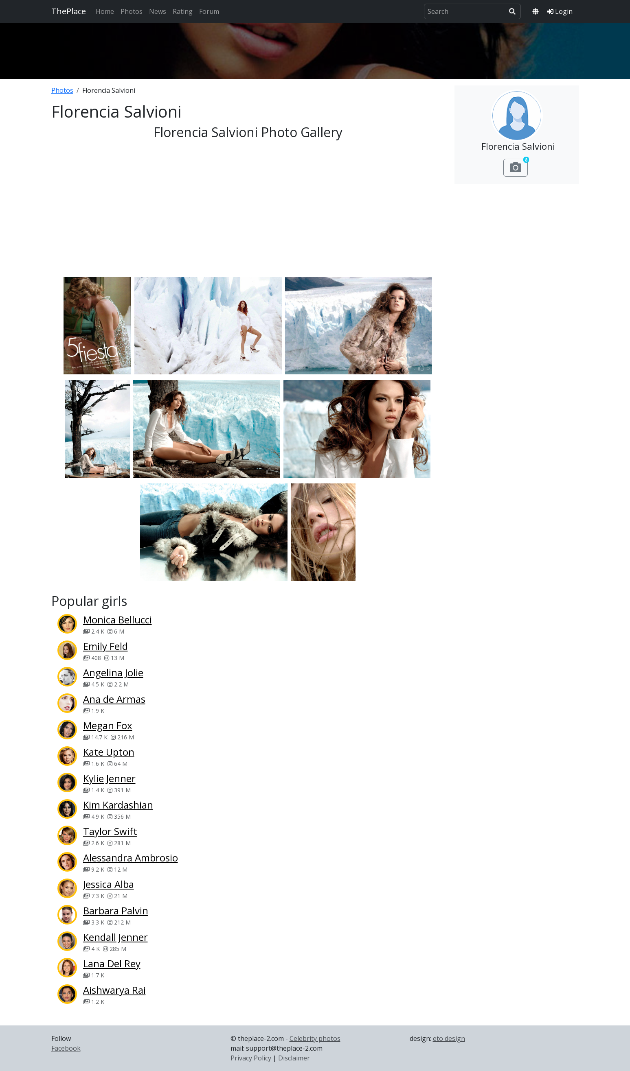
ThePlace (68, 11)
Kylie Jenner (109, 778)
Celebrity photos (315, 1038)
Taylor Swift (110, 831)
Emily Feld (105, 646)
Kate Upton (108, 751)
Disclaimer (294, 1058)
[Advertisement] (315, 48)
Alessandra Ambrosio (130, 857)
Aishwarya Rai (114, 990)
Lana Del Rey (111, 963)
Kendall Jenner (115, 937)
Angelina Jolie (113, 672)
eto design (449, 1038)
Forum (209, 11)
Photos (132, 11)
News (157, 11)
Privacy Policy (250, 1058)
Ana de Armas (114, 699)
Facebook (66, 1048)
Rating (183, 11)
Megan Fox (107, 725)
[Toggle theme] (535, 11)
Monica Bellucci (117, 619)
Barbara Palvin (115, 910)
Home (105, 11)
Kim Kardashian (118, 804)
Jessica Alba (108, 884)
